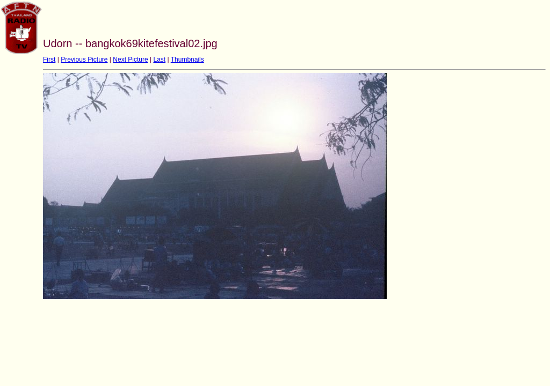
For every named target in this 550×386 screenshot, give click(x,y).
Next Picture (130, 59)
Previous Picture (84, 59)
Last (159, 59)
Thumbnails (187, 59)
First (49, 59)
